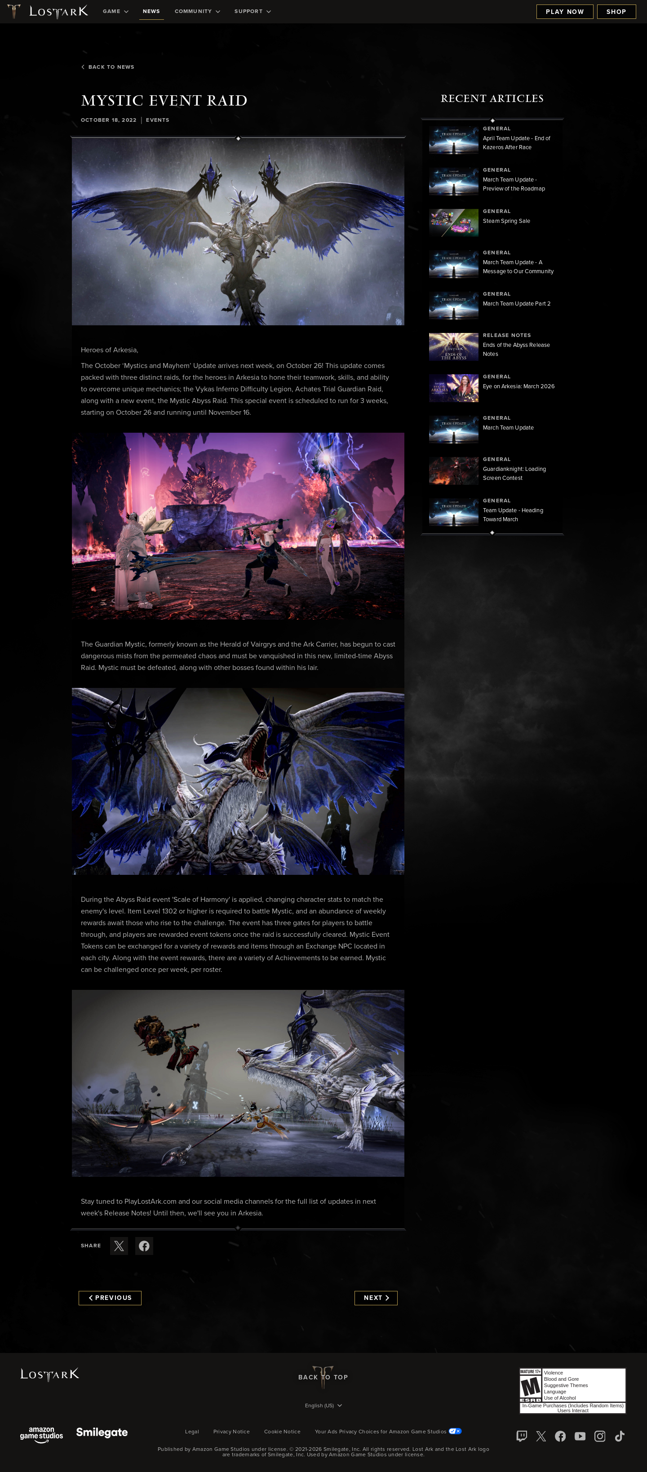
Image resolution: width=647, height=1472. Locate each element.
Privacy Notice (231, 1432)
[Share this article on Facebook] (144, 1246)
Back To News (107, 67)
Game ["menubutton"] (116, 11)
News (151, 11)
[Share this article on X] (119, 1246)
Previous (110, 1298)
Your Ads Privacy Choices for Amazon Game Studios (388, 1432)
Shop (617, 12)
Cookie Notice (282, 1432)
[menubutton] (323, 1406)
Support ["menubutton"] (252, 11)
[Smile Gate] (102, 1436)
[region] (492, 326)
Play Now (565, 12)
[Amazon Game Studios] (41, 1436)
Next (376, 1298)
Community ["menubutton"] (198, 11)
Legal (192, 1432)
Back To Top (323, 1377)
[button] (238, 231)
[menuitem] (116, 11)
